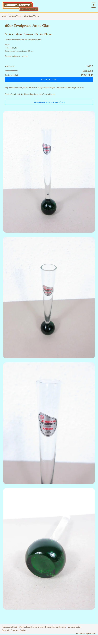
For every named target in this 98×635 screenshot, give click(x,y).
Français (14, 630)
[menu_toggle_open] (93, 5)
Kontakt (62, 627)
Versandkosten (15, 87)
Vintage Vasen (15, 16)
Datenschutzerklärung (48, 627)
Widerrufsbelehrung (28, 627)
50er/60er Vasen (31, 16)
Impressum (7, 627)
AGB (15, 627)
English (23, 630)
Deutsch (5, 630)
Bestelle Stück (49, 79)
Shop (4, 16)
